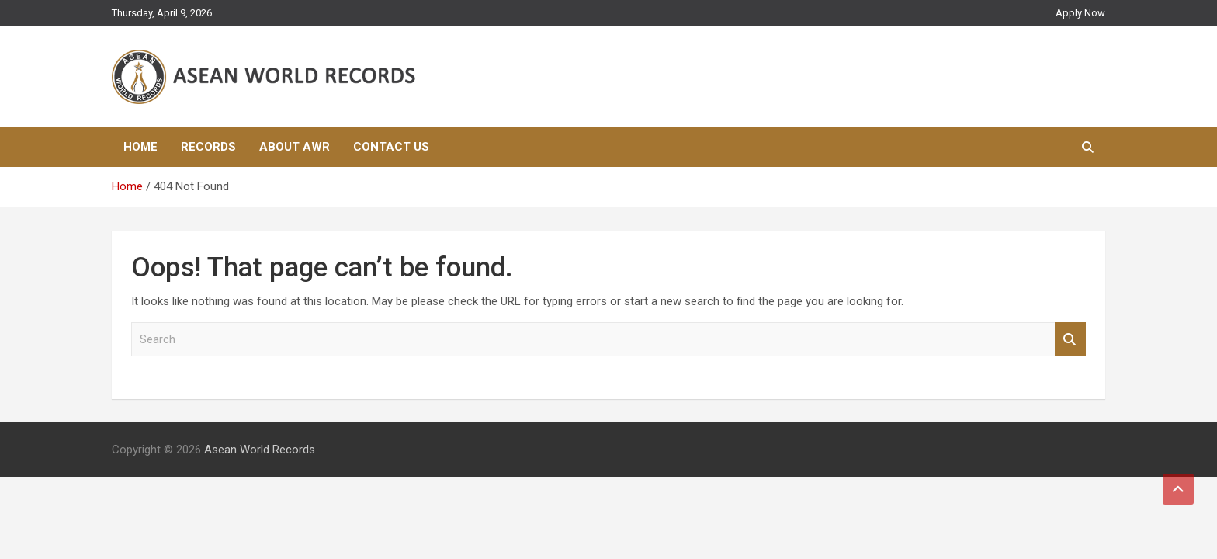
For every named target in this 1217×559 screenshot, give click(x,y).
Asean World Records (259, 450)
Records (208, 147)
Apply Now (1080, 13)
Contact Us (391, 147)
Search (1070, 339)
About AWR (294, 147)
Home (140, 147)
